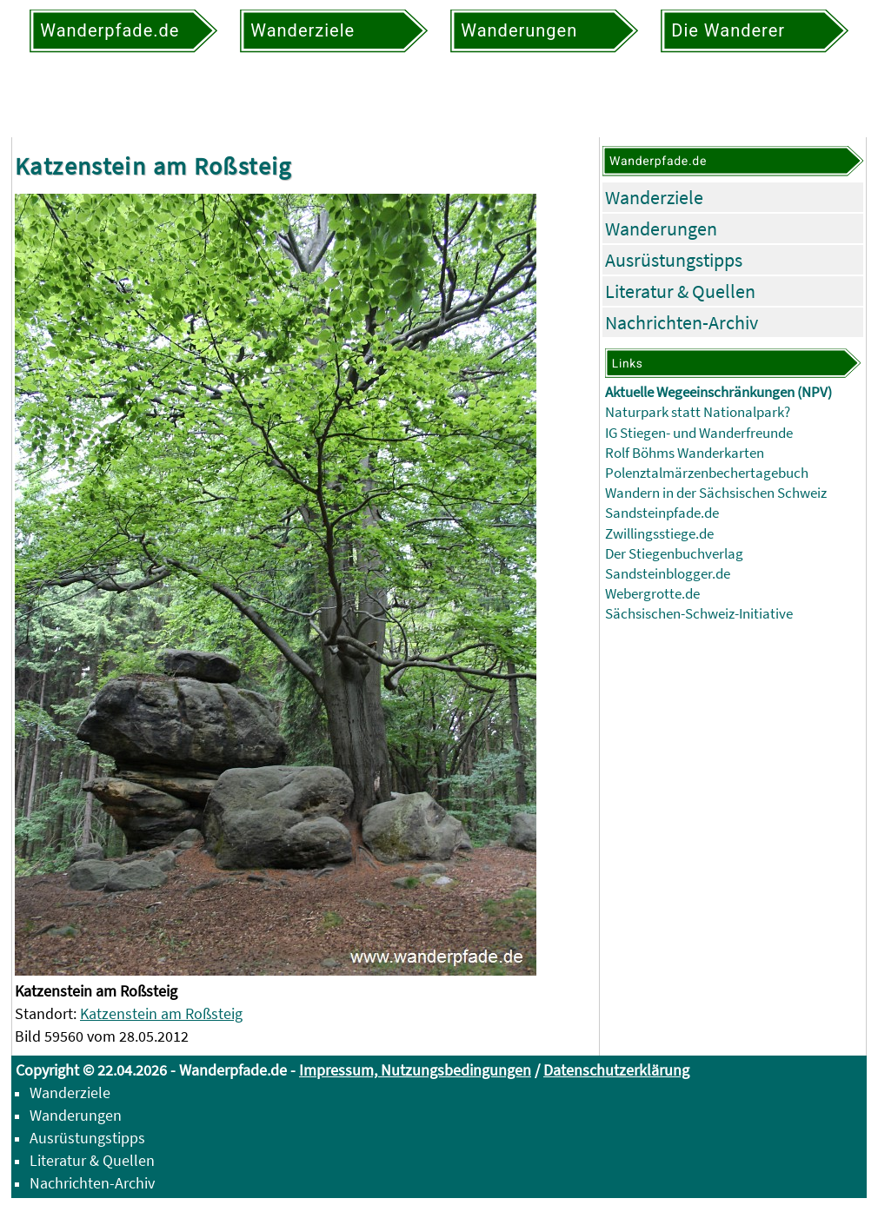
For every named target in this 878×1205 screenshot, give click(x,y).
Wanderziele (654, 197)
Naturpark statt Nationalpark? (697, 412)
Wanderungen (661, 228)
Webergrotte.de (652, 594)
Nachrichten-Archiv (681, 322)
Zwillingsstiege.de (659, 534)
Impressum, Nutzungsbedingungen (415, 1070)
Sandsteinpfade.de (662, 513)
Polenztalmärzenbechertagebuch (706, 473)
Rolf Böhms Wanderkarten (684, 453)
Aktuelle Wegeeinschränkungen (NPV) (718, 392)
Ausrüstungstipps (673, 260)
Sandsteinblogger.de (667, 574)
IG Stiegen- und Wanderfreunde (699, 433)
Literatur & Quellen (680, 291)
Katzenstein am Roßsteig (161, 1013)
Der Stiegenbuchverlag (674, 554)
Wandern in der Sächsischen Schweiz (716, 493)
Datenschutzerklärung (616, 1070)
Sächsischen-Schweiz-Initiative (699, 614)
